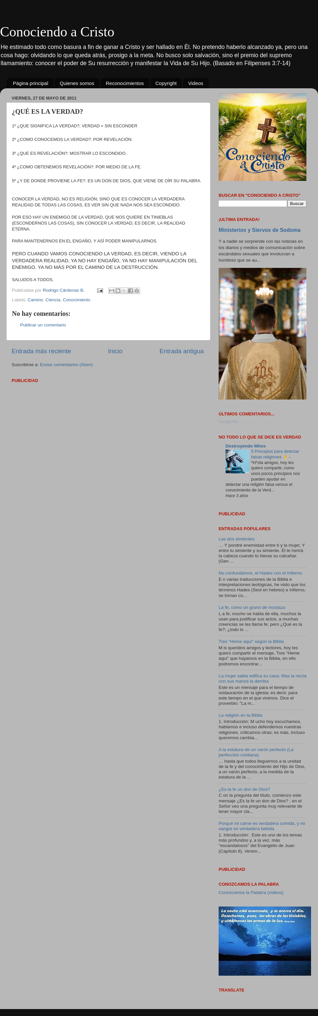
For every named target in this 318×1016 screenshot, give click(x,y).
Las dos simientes (236, 538)
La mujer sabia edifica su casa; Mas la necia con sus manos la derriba (262, 678)
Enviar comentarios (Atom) (66, 364)
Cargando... (230, 421)
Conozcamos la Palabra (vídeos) (251, 892)
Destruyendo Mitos (246, 446)
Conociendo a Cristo (57, 31)
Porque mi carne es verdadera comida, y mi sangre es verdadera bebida (262, 826)
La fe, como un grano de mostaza (252, 607)
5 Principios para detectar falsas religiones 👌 (275, 454)
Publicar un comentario (43, 324)
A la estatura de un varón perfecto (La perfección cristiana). (256, 752)
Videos (195, 83)
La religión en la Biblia (240, 715)
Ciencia (52, 299)
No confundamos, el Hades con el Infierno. (261, 573)
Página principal (30, 83)
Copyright (166, 83)
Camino (35, 299)
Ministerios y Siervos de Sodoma (259, 230)
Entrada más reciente (41, 351)
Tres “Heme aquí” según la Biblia (251, 641)
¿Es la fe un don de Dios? (244, 789)
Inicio (115, 351)
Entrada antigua (182, 351)
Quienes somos (77, 83)
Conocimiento (76, 299)
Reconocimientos (125, 83)
